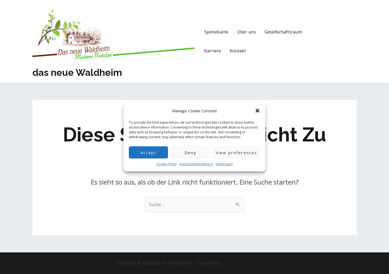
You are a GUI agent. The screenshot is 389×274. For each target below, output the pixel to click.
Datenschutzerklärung (196, 169)
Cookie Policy (166, 169)
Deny (190, 157)
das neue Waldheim (77, 72)
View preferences (236, 157)
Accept (148, 157)
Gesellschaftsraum (283, 32)
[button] (257, 116)
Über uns (246, 32)
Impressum (224, 169)
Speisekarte (216, 32)
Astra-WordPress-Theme (247, 263)
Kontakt (238, 51)
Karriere (212, 51)
